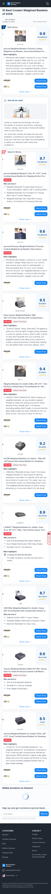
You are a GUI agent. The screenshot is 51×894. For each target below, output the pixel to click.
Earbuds (5, 857)
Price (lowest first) (41, 22)
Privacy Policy (37, 838)
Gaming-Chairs (7, 853)
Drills (4, 844)
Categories (36, 846)
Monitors (5, 835)
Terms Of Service (38, 842)
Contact (35, 834)
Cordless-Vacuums (9, 839)
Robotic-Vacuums (8, 848)
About (34, 850)
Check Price (41, 81)
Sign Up (44, 814)
